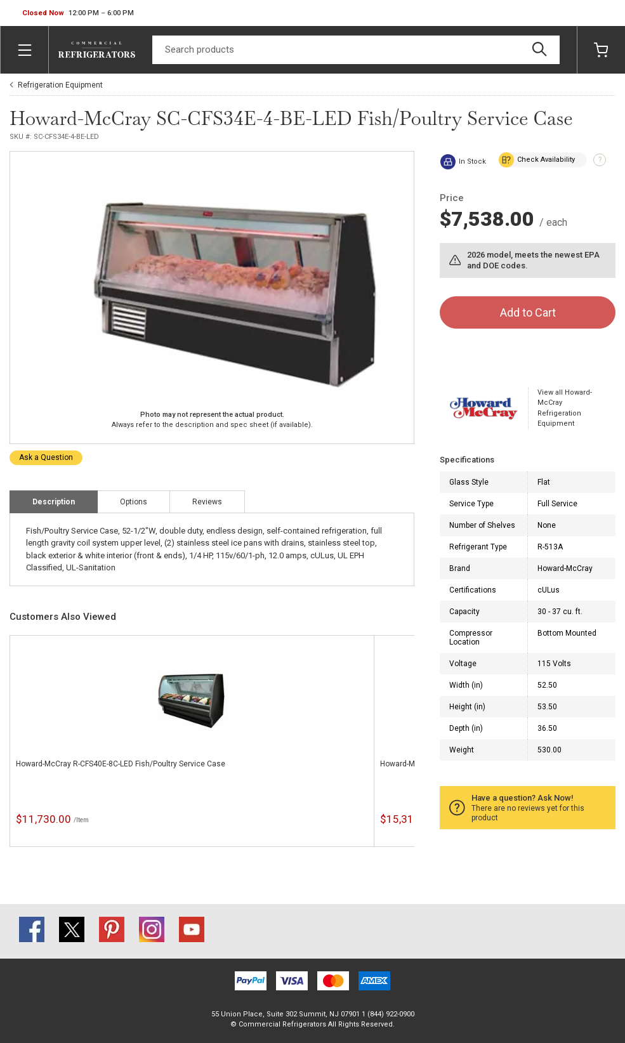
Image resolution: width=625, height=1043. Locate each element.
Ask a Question (46, 457)
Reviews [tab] (207, 501)
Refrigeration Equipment (60, 85)
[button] (78, 13)
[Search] (356, 50)
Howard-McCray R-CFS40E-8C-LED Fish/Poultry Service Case (120, 763)
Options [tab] (133, 501)
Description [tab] (53, 501)
